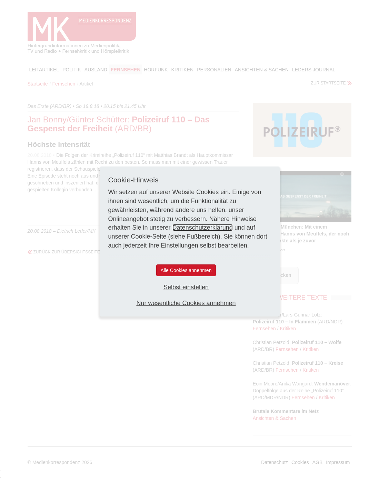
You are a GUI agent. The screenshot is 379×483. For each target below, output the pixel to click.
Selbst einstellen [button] (186, 287)
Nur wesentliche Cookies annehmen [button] (186, 303)
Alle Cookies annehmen (186, 270)
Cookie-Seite (149, 236)
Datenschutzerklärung (202, 227)
